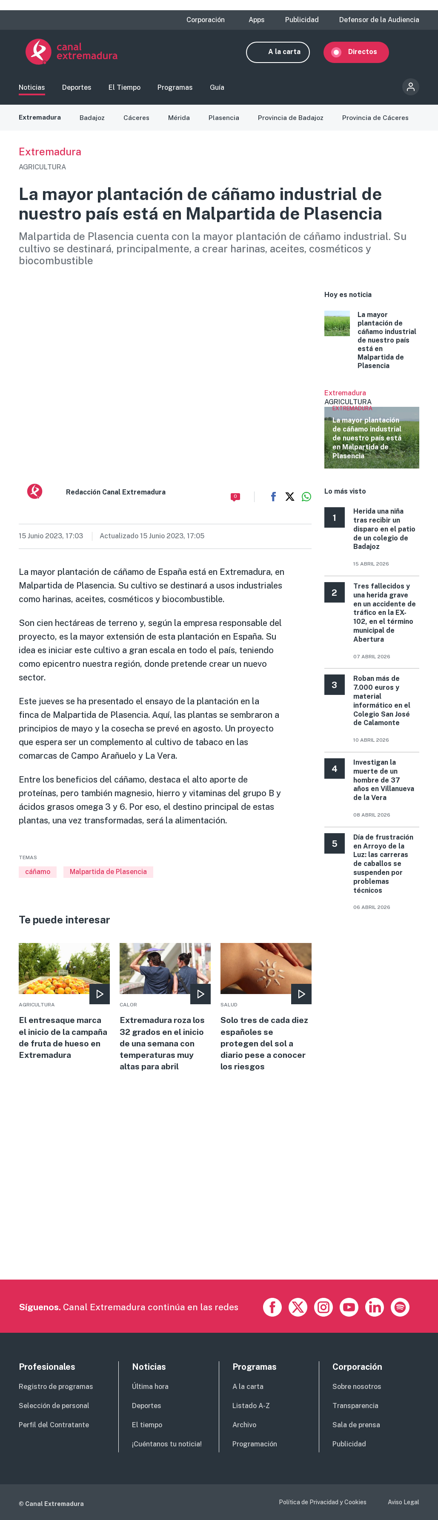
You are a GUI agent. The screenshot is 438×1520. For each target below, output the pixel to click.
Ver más (371, 434)
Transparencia (355, 1406)
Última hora (150, 1387)
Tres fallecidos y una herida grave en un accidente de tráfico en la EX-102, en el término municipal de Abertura (384, 618)
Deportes (77, 91)
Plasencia (226, 123)
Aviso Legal (403, 1502)
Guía (217, 91)
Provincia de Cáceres (378, 123)
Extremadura (40, 123)
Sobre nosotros (356, 1387)
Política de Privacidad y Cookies (322, 1502)
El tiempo (147, 1425)
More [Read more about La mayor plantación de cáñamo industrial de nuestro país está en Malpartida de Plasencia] (371, 345)
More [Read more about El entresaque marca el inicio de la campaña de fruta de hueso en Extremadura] (64, 1014)
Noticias (32, 91)
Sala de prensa (356, 1425)
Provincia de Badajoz (293, 123)
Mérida (181, 123)
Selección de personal (54, 1406)
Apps (257, 20)
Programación (254, 1444)
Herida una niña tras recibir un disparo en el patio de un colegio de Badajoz (384, 534)
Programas (175, 91)
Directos (369, 54)
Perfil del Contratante (54, 1425)
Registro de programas (56, 1387)
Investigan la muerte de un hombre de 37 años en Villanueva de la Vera (383, 785)
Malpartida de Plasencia (108, 877)
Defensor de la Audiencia (379, 20)
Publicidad (302, 20)
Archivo (244, 1425)
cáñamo (37, 877)
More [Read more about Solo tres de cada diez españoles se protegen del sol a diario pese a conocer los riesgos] (265, 1014)
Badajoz (93, 123)
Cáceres (138, 123)
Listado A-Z (251, 1406)
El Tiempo (124, 91)
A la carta (291, 54)
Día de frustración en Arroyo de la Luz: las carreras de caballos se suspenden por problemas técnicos (383, 869)
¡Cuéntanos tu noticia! (167, 1444)
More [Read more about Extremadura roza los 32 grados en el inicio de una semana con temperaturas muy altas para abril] (165, 1014)
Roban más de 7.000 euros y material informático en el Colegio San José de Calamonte (381, 706)
